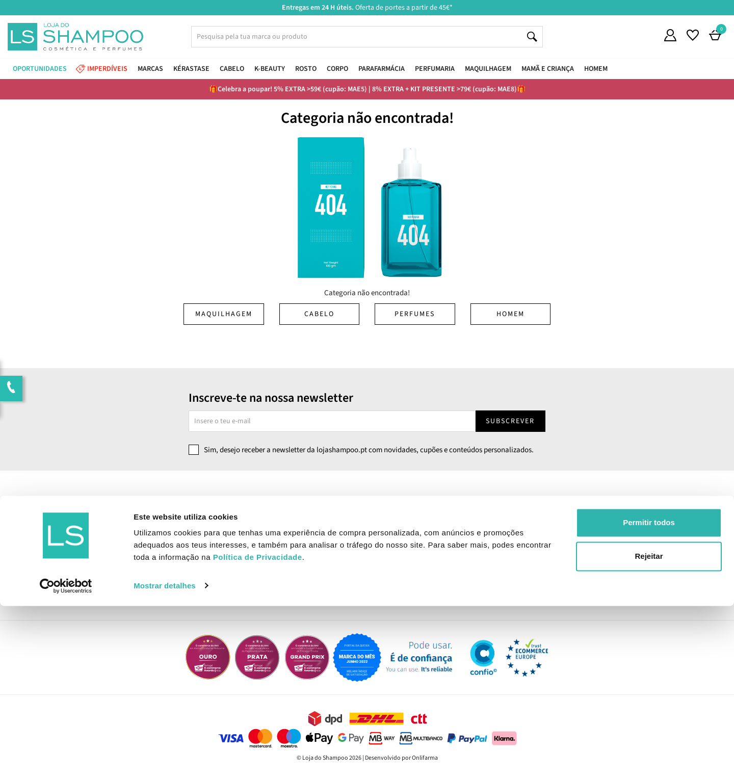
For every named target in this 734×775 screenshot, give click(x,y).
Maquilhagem (223, 314)
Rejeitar (649, 725)
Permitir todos (649, 692)
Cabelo (319, 314)
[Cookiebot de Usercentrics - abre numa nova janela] (66, 755)
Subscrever (510, 421)
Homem (510, 314)
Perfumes (415, 314)
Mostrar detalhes (165, 755)
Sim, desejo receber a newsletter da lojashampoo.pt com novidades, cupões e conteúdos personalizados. (369, 450)
